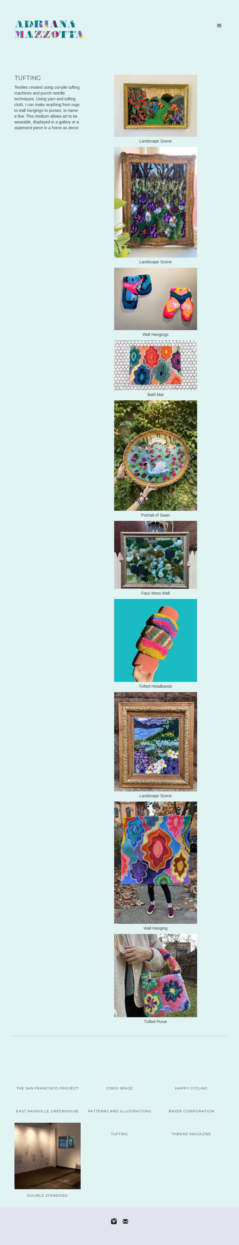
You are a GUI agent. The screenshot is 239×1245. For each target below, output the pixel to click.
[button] (219, 25)
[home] (49, 30)
